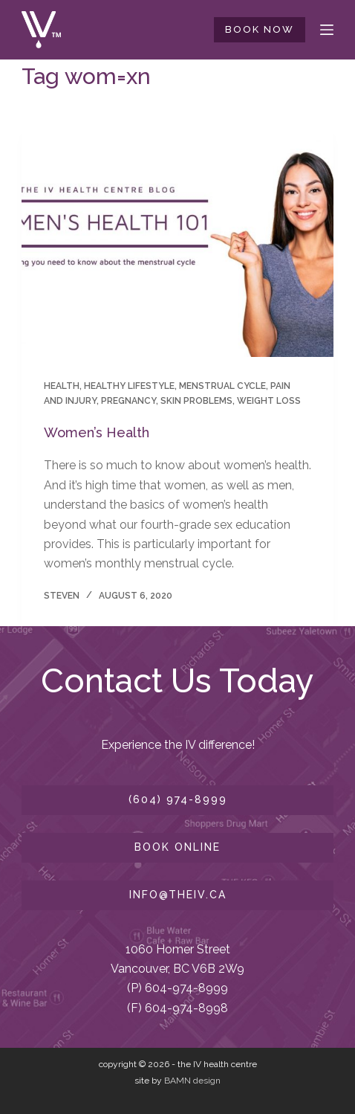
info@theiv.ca (178, 895)
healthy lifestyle (129, 386)
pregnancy (128, 401)
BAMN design (192, 1080)
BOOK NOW (259, 29)
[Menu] (326, 29)
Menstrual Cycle (222, 386)
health (61, 386)
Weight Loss (269, 401)
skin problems (196, 401)
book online (177, 847)
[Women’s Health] (178, 240)
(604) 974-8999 (177, 799)
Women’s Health (96, 432)
